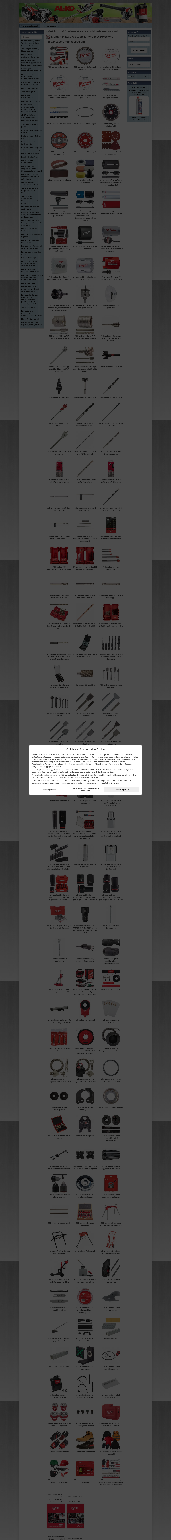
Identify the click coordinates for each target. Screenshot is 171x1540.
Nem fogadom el (49, 789)
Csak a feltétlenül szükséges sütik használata (85, 789)
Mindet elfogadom (121, 789)
